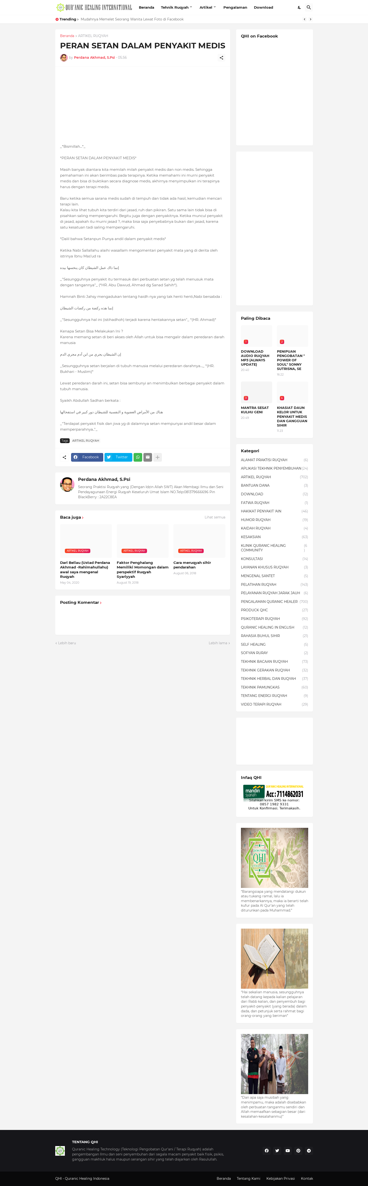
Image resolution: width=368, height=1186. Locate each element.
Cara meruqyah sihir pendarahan (192, 565)
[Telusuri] (309, 7)
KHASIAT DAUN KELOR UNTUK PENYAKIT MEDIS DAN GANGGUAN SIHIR (292, 416)
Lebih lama (218, 643)
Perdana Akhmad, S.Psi (104, 479)
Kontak (307, 1178)
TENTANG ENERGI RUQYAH (274, 696)
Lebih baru (67, 643)
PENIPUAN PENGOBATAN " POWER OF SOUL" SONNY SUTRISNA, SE (291, 360)
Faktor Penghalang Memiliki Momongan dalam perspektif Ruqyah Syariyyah (143, 569)
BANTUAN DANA (274, 485)
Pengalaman (235, 7)
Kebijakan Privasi (280, 1178)
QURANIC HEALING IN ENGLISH (274, 627)
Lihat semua (215, 517)
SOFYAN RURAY (274, 653)
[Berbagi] (221, 58)
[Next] (310, 19)
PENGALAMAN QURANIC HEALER (274, 601)
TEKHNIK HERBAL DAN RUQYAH (274, 678)
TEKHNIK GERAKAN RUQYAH (274, 670)
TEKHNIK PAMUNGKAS (274, 687)
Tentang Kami (248, 1178)
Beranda (146, 7)
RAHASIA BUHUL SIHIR (274, 636)
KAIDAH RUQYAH (274, 528)
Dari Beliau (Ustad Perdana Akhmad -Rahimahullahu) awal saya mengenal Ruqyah (85, 569)
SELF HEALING (274, 644)
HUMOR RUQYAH (274, 520)
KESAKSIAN (274, 537)
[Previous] (304, 19)
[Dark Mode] (299, 7)
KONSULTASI (274, 559)
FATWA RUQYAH (274, 503)
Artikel (206, 7)
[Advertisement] (142, 105)
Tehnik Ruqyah (175, 7)
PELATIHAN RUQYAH (274, 584)
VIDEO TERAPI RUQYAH (274, 704)
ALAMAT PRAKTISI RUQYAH (274, 460)
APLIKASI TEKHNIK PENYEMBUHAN (274, 468)
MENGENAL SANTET (274, 576)
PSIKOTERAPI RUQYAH (274, 619)
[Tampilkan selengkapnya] (157, 457)
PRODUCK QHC (274, 610)
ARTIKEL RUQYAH (93, 36)
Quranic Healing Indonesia (87, 1178)
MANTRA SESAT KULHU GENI (255, 410)
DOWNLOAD (274, 494)
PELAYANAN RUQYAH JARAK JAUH (274, 593)
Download (263, 7)
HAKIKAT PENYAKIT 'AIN (274, 511)
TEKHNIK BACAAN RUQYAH (274, 661)
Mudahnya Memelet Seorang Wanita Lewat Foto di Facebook (132, 19)
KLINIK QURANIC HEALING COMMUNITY (274, 548)
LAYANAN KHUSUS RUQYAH (274, 567)
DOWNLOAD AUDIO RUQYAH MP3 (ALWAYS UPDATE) (255, 358)
